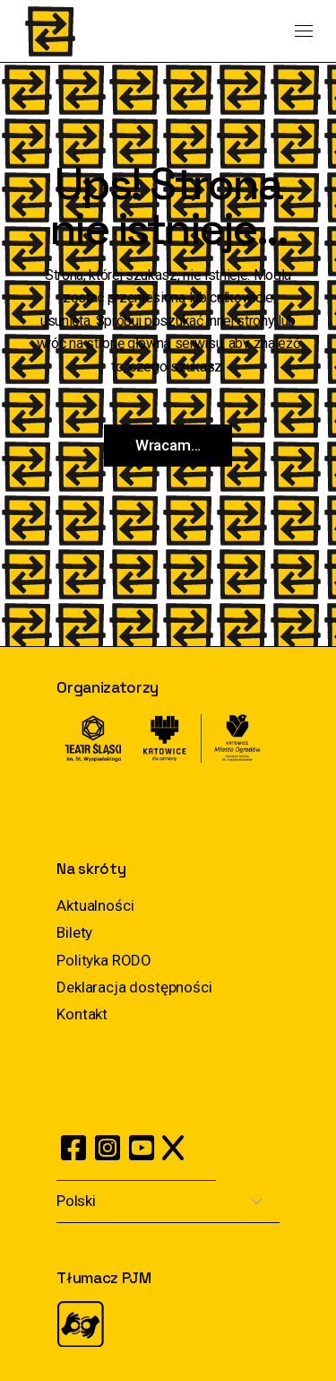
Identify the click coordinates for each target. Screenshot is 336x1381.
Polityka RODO (103, 960)
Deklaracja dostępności (133, 987)
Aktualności (95, 905)
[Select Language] (168, 1202)
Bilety (74, 932)
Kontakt (82, 1014)
